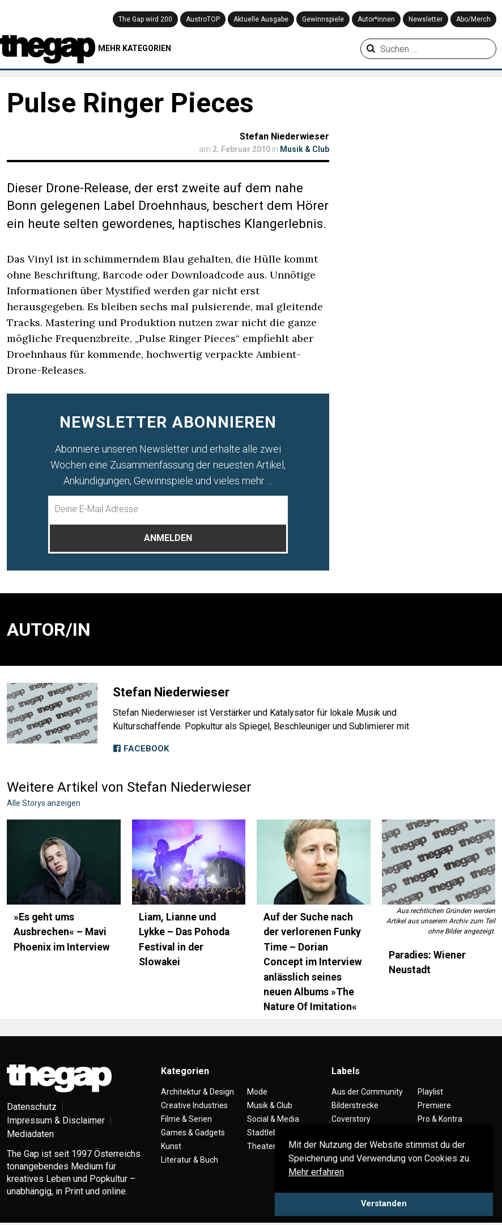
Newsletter (426, 19)
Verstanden (384, 1204)
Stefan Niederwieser (284, 136)
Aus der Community (367, 1091)
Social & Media (273, 1118)
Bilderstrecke (354, 1105)
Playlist (430, 1091)
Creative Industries (194, 1105)
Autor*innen (376, 19)
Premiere (434, 1105)
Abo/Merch (473, 19)
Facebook (141, 749)
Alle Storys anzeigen (43, 803)
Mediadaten (30, 1134)
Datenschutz (32, 1106)
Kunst (171, 1146)
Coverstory (351, 1118)
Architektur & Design (197, 1091)
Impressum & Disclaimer (56, 1120)
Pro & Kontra (440, 1118)
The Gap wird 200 (145, 19)
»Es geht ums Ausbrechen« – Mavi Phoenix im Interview (62, 932)
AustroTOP (203, 19)
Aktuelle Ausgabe (260, 19)
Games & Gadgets (193, 1132)
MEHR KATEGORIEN (134, 48)
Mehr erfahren (316, 1172)
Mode (257, 1091)
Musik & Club (304, 149)
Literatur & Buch (189, 1159)
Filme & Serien (186, 1118)
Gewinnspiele (323, 19)
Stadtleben (267, 1132)
